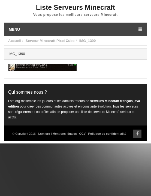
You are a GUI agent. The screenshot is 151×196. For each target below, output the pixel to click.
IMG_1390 (87, 41)
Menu (75, 29)
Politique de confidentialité (107, 133)
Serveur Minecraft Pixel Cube (49, 41)
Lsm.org (44, 133)
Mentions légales (65, 133)
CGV (82, 133)
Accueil (14, 41)
